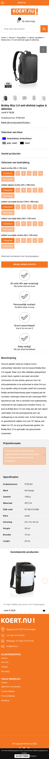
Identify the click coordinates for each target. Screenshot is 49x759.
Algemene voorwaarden (11, 688)
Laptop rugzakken (37, 37)
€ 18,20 (10, 610)
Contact (4, 668)
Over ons (5, 663)
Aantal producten (11, 153)
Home (4, 37)
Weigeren (33, 756)
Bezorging (5, 673)
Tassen (12, 37)
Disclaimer (6, 703)
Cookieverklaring (8, 693)
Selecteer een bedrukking (15, 162)
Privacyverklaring (8, 698)
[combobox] (20, 28)
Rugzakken (22, 37)
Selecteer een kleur (12, 132)
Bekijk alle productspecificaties (16, 122)
